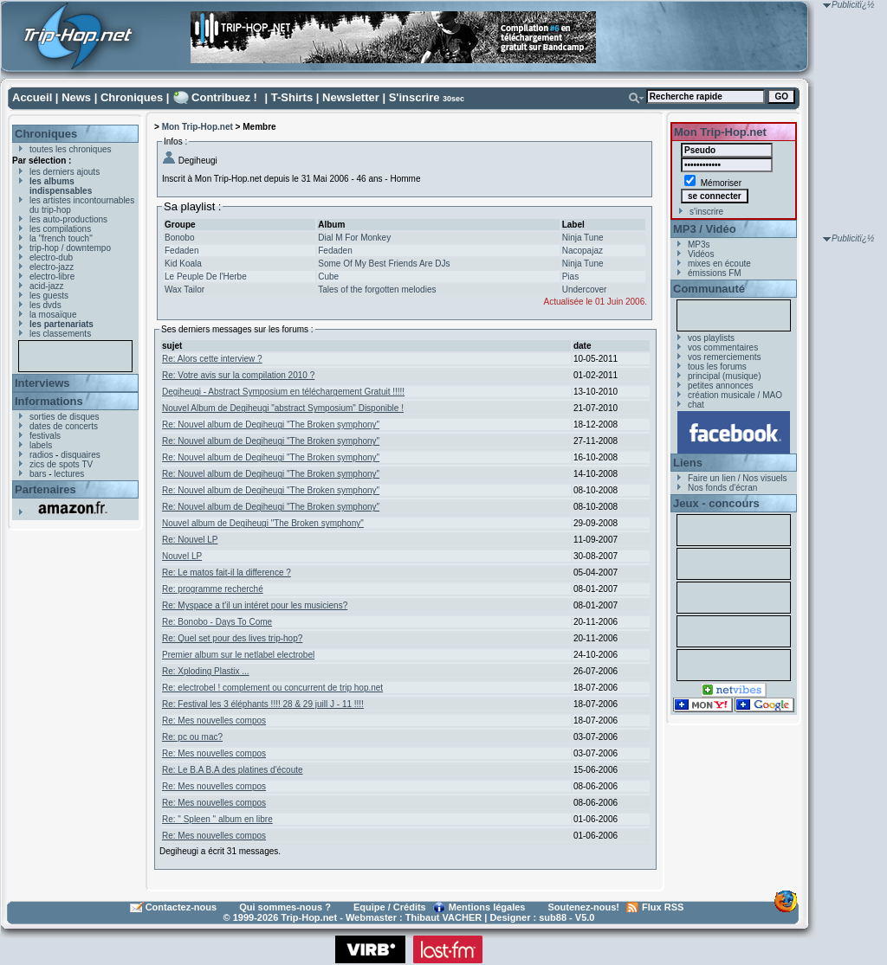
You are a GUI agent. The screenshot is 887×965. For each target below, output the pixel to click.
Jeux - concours (716, 503)
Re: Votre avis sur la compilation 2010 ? (238, 375)
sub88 (553, 917)
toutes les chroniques (70, 149)
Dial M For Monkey (354, 237)
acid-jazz (46, 286)
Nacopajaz (582, 250)
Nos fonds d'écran (722, 487)
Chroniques (131, 97)
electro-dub (51, 257)
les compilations (60, 229)
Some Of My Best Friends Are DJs (384, 263)
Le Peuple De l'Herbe (206, 276)
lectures (69, 474)
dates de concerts (63, 426)
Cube (328, 276)
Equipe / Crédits (389, 907)
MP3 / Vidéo (704, 228)
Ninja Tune (583, 237)
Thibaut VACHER (443, 917)
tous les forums (717, 366)
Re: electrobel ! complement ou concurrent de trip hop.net (272, 687)
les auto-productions (68, 219)
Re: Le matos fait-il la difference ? (226, 572)
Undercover (584, 289)
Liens (687, 462)
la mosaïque (52, 314)
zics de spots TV (61, 464)
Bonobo (179, 237)
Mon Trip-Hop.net (197, 127)
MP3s (699, 244)
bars (37, 474)
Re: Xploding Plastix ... (205, 671)
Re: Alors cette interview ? (212, 358)
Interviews (42, 382)
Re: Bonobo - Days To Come (217, 622)
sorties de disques (64, 416)
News (76, 97)
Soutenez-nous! (584, 907)
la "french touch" (61, 238)
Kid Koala (183, 263)
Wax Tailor (184, 289)
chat (696, 404)
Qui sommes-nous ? (285, 907)
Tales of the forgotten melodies (377, 289)
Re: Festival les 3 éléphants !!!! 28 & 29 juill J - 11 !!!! (263, 704)
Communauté (709, 288)
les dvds (45, 305)
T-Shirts (292, 97)
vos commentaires (723, 347)
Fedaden (181, 250)
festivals (45, 436)
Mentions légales (487, 907)
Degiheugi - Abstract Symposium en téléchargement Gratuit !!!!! (283, 391)
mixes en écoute (719, 263)
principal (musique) (724, 376)
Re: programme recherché (212, 589)
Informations (49, 401)
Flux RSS (662, 907)
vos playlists (711, 338)
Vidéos (701, 254)
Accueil (32, 97)
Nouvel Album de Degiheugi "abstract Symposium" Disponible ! (283, 408)
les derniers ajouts (64, 172)
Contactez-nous (181, 907)
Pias (570, 276)
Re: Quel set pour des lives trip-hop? (232, 638)
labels (40, 445)
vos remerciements (724, 357)
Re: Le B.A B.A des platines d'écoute (232, 770)
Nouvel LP (182, 556)
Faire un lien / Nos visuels (737, 478)
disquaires (80, 455)
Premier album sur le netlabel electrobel (238, 654)
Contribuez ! (224, 97)
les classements (60, 333)
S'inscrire (414, 97)
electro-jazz (51, 267)
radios (41, 455)
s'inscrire (706, 211)
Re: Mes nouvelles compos (214, 720)
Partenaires (45, 489)
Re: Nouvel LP (189, 539)
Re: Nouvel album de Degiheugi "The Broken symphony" (270, 424)
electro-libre (51, 276)
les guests (48, 295)
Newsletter (350, 97)
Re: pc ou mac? (192, 737)
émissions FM (714, 273)
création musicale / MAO (735, 395)
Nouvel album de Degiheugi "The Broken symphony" (263, 523)
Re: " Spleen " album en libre (217, 819)
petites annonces (721, 385)
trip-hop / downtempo (70, 248)
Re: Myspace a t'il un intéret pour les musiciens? (254, 605)
